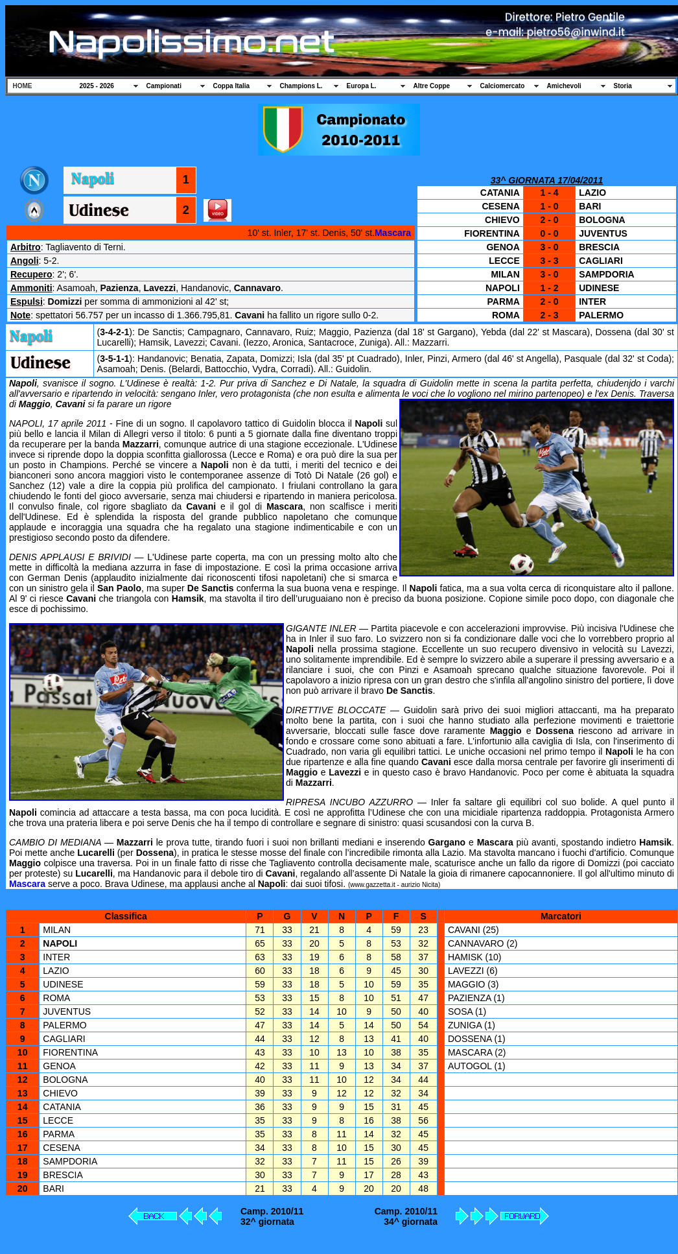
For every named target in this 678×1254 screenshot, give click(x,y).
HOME (22, 85)
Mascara (393, 233)
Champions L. (301, 85)
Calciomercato (502, 85)
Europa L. (362, 85)
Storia (623, 85)
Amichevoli (564, 85)
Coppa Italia (231, 85)
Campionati (163, 85)
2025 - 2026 (97, 85)
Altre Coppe (432, 85)
